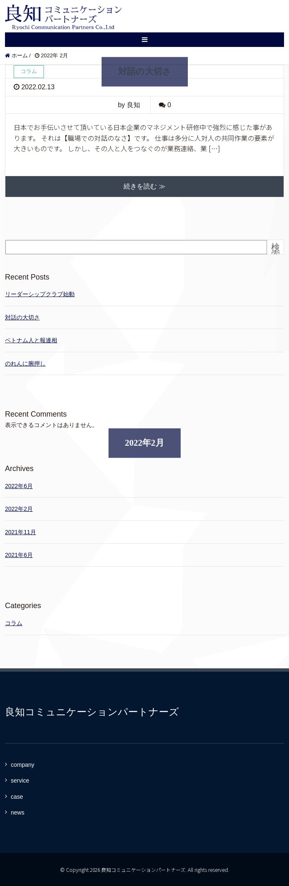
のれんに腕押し (25, 363)
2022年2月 (19, 509)
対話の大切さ (144, 71)
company (22, 764)
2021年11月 (20, 532)
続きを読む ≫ (144, 186)
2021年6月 (19, 555)
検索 (275, 251)
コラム (13, 623)
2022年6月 (19, 486)
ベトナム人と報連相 (31, 340)
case (17, 796)
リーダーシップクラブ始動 (40, 294)
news (17, 812)
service (20, 780)
